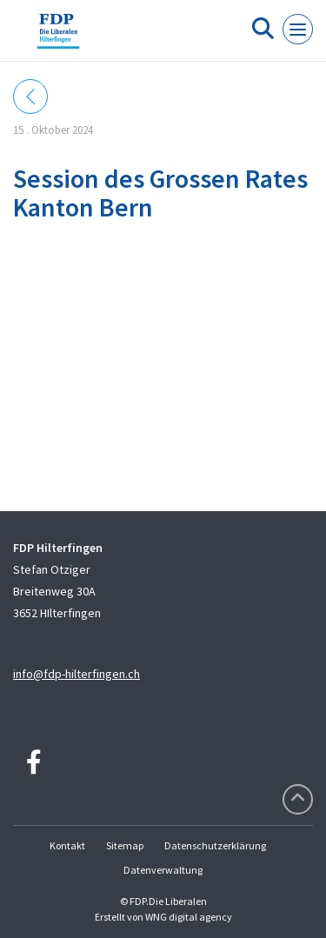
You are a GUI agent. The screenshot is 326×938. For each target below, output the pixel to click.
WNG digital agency (188, 916)
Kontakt (67, 845)
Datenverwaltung (163, 869)
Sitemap (124, 845)
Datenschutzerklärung (215, 845)
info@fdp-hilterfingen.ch (76, 674)
